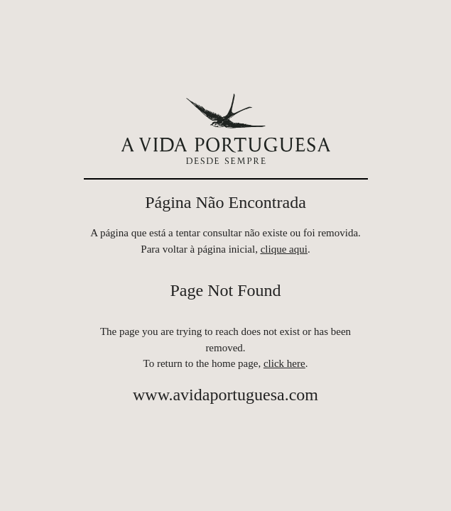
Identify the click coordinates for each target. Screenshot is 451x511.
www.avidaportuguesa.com (225, 394)
